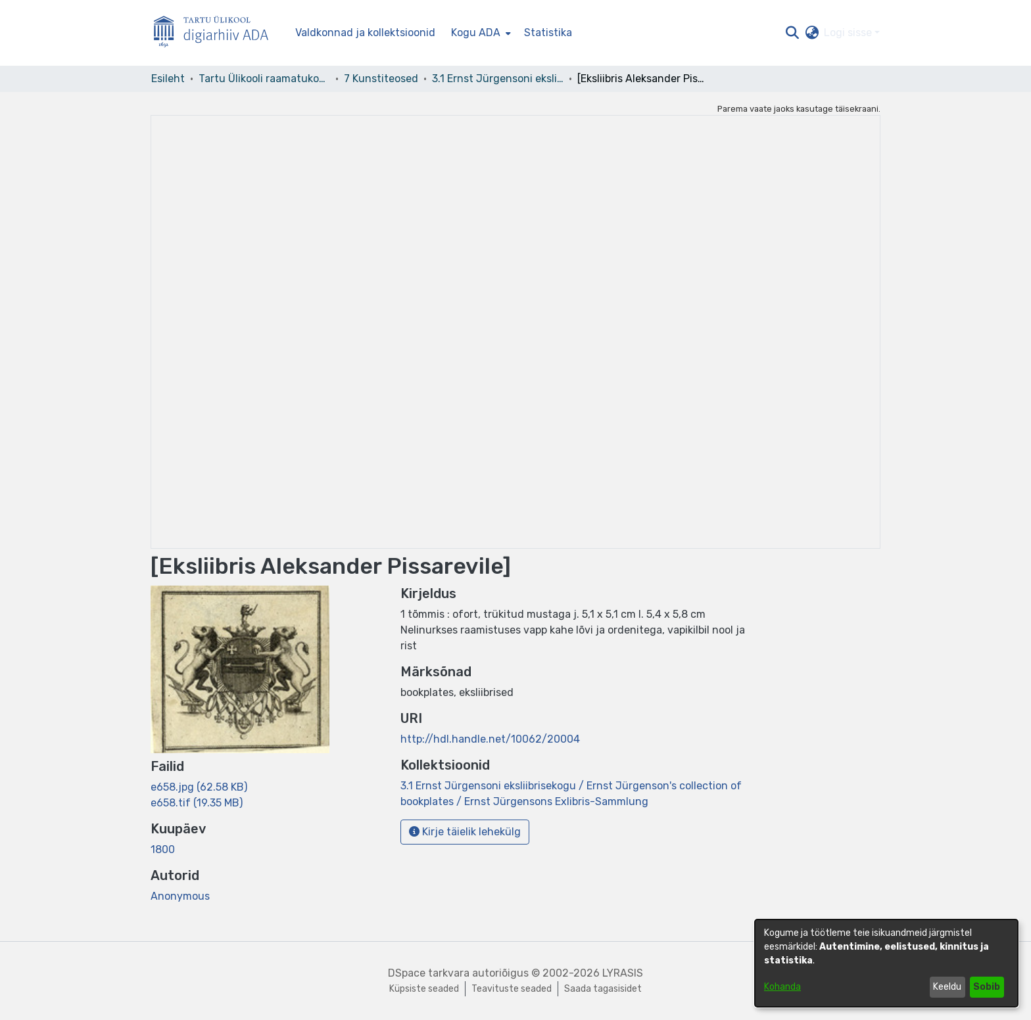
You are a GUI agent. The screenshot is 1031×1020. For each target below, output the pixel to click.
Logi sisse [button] (849, 32)
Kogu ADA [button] (475, 32)
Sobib (986, 986)
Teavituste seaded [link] (511, 988)
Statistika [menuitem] (548, 32)
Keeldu (947, 986)
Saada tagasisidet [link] (603, 988)
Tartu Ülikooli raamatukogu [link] (264, 78)
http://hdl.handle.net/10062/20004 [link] (490, 739)
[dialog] (886, 963)
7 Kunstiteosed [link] (381, 78)
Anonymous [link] (180, 896)
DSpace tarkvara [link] (428, 973)
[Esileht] (216, 33)
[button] (792, 33)
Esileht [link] (168, 78)
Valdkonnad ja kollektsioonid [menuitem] (365, 32)
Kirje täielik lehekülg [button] (465, 831)
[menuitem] (479, 33)
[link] (199, 787)
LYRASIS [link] (622, 973)
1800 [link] (163, 849)
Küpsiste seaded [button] (424, 988)
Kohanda (782, 986)
